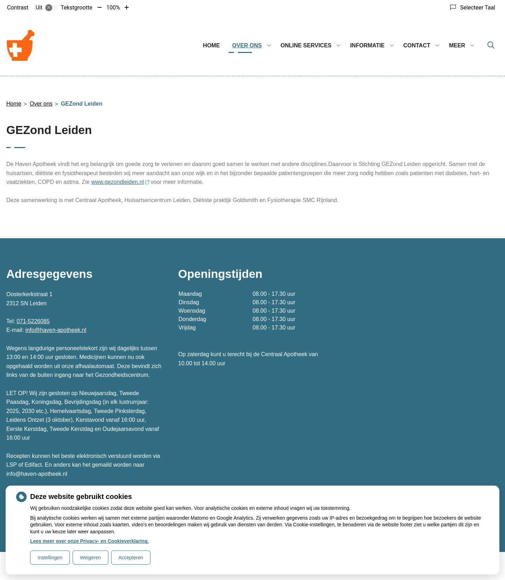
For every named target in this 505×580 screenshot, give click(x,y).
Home (211, 45)
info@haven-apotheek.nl (55, 330)
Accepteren (131, 557)
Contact (416, 45)
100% (113, 7)
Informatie (367, 45)
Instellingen (50, 557)
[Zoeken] (491, 45)
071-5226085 (32, 321)
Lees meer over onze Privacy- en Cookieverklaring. (89, 541)
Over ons (247, 45)
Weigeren (90, 557)
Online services (306, 45)
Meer (457, 45)
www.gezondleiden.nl (120, 182)
